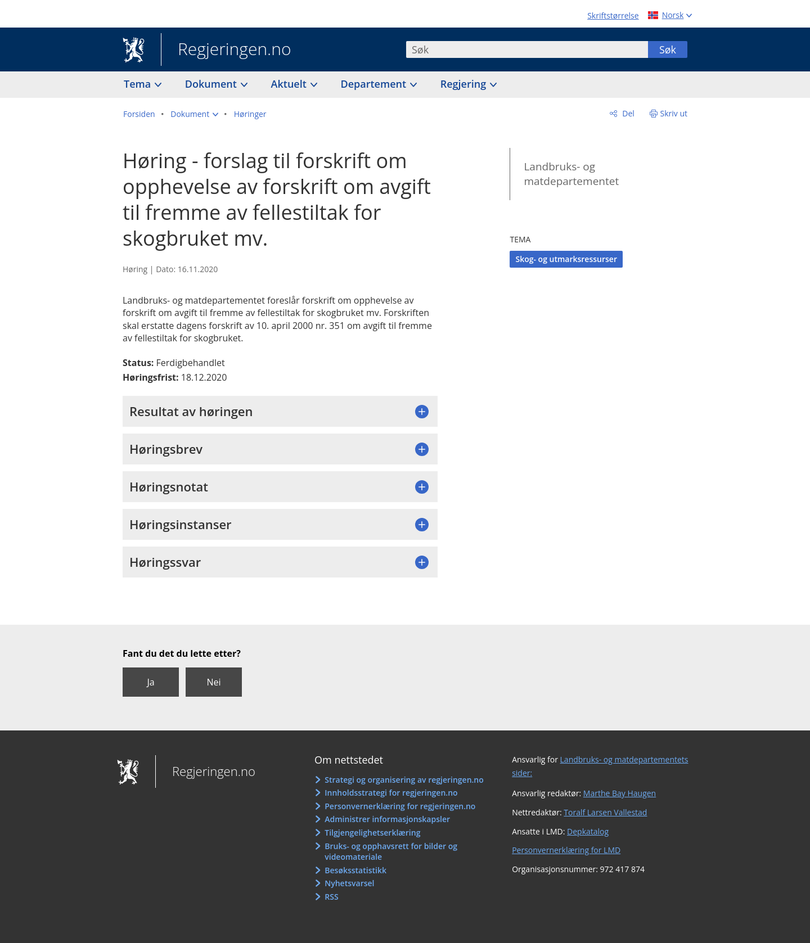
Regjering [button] (464, 84)
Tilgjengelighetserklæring (372, 832)
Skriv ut (674, 113)
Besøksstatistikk (355, 870)
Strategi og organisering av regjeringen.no (404, 779)
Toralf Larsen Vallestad (605, 812)
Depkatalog (588, 831)
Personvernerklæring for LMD (566, 850)
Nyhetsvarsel (349, 883)
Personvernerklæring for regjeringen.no (400, 806)
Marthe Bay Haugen (619, 793)
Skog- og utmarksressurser (566, 259)
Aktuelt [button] (290, 84)
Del (627, 113)
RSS (331, 896)
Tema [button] (139, 84)
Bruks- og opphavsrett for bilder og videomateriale (391, 852)
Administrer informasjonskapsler (387, 819)
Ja (150, 682)
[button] (194, 114)
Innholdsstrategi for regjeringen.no (391, 792)
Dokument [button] (212, 84)
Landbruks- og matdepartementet (571, 174)
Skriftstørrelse (612, 15)
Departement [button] (375, 84)
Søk (667, 49)
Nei (213, 682)
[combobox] (527, 49)
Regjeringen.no (226, 50)
